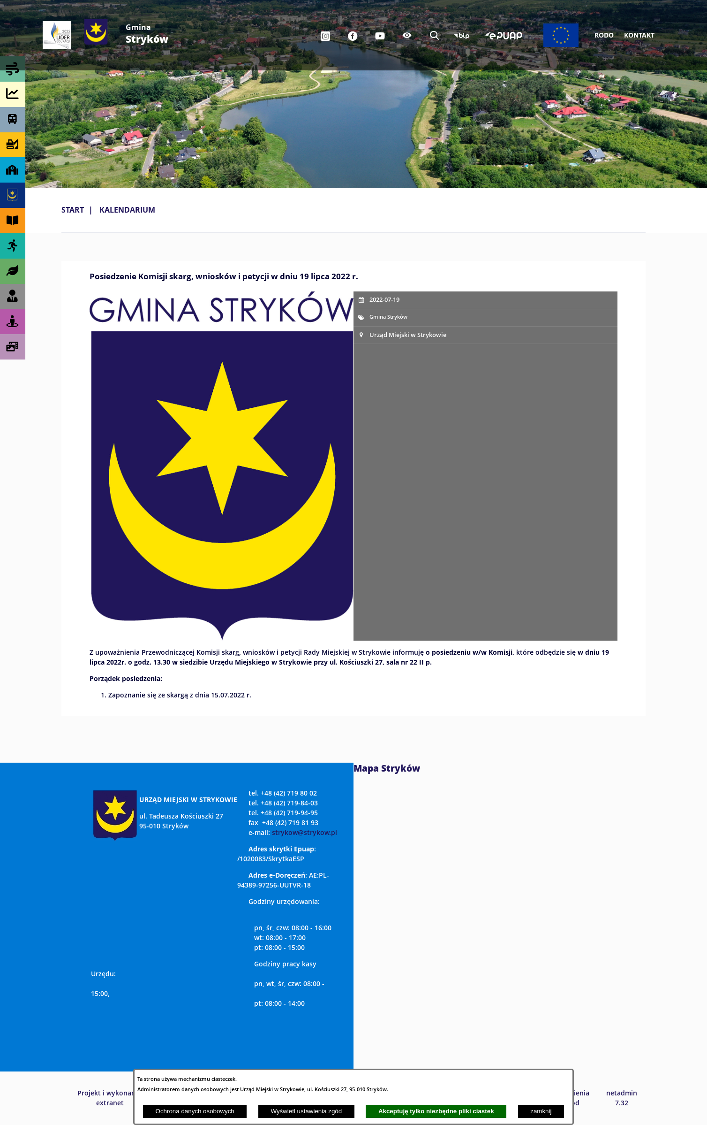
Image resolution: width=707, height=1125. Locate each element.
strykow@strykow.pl (304, 832)
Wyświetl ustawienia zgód (306, 1111)
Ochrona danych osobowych (195, 1111)
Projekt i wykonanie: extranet (110, 1097)
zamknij (540, 1111)
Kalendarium (127, 210)
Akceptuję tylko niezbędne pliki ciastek (436, 1111)
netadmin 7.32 (621, 1097)
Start (72, 210)
